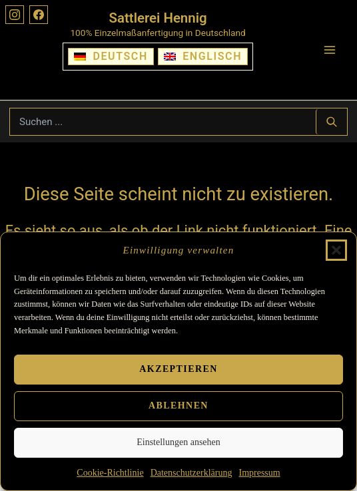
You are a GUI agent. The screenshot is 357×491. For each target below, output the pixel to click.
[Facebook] (38, 14)
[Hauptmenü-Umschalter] (330, 50)
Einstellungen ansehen (178, 442)
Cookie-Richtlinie (110, 473)
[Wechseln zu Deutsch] (111, 56)
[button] (336, 250)
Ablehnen (178, 405)
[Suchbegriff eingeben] (163, 121)
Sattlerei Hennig (158, 18)
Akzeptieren (178, 369)
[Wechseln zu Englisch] (203, 56)
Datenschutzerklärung (191, 473)
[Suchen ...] (331, 121)
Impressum (259, 473)
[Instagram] (14, 14)
